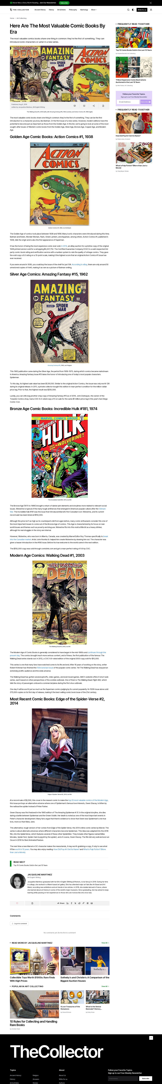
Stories (127, 171)
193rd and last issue (45, 668)
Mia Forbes (121, 85)
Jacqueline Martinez (25, 107)
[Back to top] (151, 1038)
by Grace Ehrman (66, 1012)
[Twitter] (75, 903)
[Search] (128, 10)
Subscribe (64, 3)
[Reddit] (79, 903)
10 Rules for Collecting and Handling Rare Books (33, 1023)
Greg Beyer (121, 171)
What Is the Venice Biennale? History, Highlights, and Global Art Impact (96, 1008)
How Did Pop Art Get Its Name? (66, 849)
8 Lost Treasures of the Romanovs (70, 1008)
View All (105, 943)
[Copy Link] (83, 903)
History (12, 1079)
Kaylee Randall (122, 53)
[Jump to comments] (74, 106)
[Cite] (103, 105)
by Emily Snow (90, 1012)
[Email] (92, 903)
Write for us (142, 10)
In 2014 (64, 246)
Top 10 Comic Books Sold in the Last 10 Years (30, 865)
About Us (62, 1075)
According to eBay (79, 264)
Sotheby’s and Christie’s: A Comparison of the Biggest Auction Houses (85, 979)
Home (12, 18)
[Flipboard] (88, 903)
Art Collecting (21, 18)
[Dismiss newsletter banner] (150, 2)
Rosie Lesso (121, 139)
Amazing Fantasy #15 (54, 365)
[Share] (93, 106)
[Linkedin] (68, 903)
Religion (36, 1075)
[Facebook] (71, 903)
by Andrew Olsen (15, 1029)
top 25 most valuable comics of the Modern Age (88, 800)
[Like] (17, 903)
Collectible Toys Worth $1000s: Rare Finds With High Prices (32, 979)
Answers (127, 139)
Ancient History (15, 1075)
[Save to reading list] (84, 106)
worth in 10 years (22, 849)
